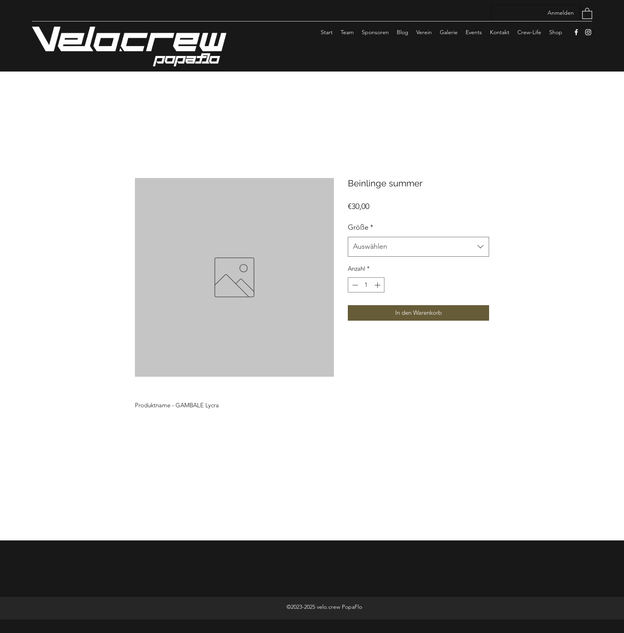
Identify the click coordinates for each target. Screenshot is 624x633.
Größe (360, 227)
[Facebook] (576, 32)
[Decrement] (354, 285)
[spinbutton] (366, 285)
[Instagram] (588, 32)
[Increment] (378, 285)
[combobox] (418, 247)
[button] (587, 13)
